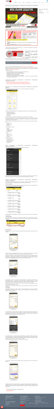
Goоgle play (23, 66)
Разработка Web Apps (23, 397)
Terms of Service (24, 408)
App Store (26, 66)
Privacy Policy (20, 408)
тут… (27, 39)
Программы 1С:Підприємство (9, 398)
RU (47, 2)
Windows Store (31, 66)
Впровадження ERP (28, 2)
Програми (23, 2)
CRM (6, 399)
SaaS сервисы (7, 397)
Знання (39, 2)
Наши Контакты (11, 390)
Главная (6, 6)
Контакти (42, 2)
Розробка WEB (35, 2)
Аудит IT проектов (23, 399)
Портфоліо (15, 2)
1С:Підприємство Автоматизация (25, 398)
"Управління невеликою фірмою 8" (14, 69)
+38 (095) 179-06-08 (37, 398)
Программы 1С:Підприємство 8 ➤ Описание (13, 6)
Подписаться (22, 405)
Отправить (34, 62)
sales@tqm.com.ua (39, 399)
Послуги (19, 2)
